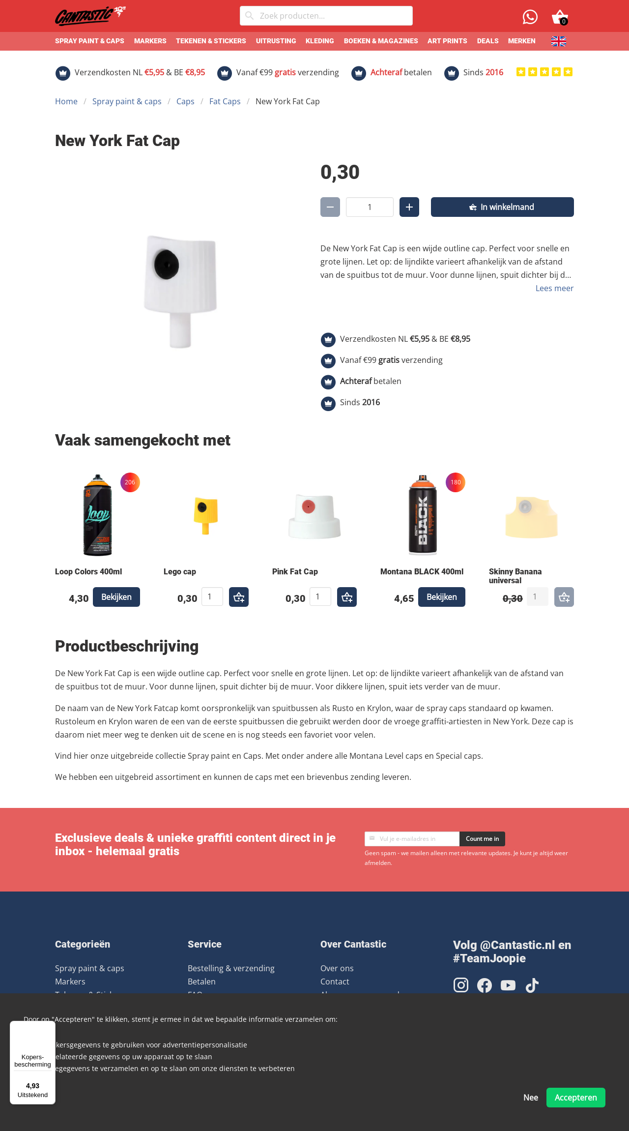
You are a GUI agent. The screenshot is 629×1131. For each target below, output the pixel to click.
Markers (150, 41)
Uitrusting (276, 41)
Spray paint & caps (89, 41)
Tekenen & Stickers (211, 41)
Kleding (320, 41)
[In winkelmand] (502, 207)
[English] (558, 41)
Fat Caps (225, 101)
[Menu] (50, 1027)
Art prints (447, 41)
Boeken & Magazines (381, 41)
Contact (334, 981)
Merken (522, 41)
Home (66, 101)
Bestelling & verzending (231, 968)
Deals (488, 41)
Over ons (337, 968)
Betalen (202, 981)
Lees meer (555, 288)
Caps (185, 101)
